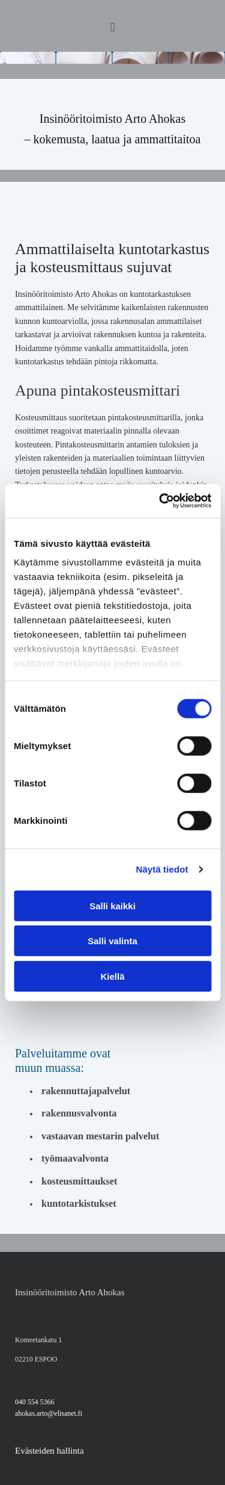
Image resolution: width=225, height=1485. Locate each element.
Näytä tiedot (162, 869)
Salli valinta (112, 941)
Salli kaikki (112, 905)
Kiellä (112, 976)
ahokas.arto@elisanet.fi (48, 1413)
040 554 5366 (34, 1402)
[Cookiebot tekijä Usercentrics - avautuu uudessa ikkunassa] (160, 501)
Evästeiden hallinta (49, 1450)
